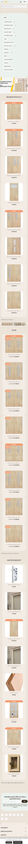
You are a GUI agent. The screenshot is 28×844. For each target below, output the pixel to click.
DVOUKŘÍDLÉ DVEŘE (8, 35)
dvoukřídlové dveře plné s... (14, 311)
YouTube (14, 815)
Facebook (2, 815)
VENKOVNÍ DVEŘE (8, 21)
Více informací (17, 842)
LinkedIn (6, 819)
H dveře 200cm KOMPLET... (14, 354)
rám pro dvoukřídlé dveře (14, 666)
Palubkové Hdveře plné (14, 638)
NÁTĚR (5, 56)
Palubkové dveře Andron (14, 202)
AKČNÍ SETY (6, 52)
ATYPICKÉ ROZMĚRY (8, 59)
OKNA (5, 39)
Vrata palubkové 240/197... (14, 381)
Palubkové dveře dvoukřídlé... (14, 148)
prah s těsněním (14, 693)
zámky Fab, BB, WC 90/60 (14, 584)
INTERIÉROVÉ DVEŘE (8, 25)
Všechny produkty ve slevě (10, 553)
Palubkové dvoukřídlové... (14, 121)
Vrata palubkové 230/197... (14, 490)
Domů (5, 17)
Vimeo (22, 815)
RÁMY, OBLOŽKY (7, 28)
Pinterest (18, 815)
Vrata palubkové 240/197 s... (14, 544)
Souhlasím (8, 842)
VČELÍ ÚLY (6, 63)
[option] (14, 84)
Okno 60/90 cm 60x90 (14, 774)
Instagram (2, 819)
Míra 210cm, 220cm (8, 45)
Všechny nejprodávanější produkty (13, 783)
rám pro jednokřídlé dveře (14, 611)
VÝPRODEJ (6, 49)
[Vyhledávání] (14, 6)
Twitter (6, 815)
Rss (10, 815)
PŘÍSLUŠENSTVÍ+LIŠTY (9, 42)
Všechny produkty (7, 320)
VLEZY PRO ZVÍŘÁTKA (8, 69)
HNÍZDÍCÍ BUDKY (7, 66)
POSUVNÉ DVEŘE (7, 32)
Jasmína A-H (14, 720)
